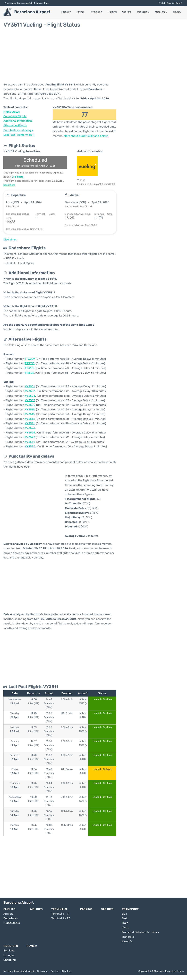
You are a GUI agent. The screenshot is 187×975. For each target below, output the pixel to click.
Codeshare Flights (15, 116)
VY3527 (30, 437)
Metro (125, 927)
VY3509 (30, 405)
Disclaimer (42, 971)
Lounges (8, 955)
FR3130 (30, 363)
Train (125, 922)
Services (8, 950)
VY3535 (30, 446)
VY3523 (30, 428)
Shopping (9, 959)
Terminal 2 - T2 (60, 918)
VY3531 (30, 441)
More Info (163, 11)
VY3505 (30, 395)
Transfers (128, 936)
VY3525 (30, 432)
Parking (117, 11)
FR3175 (29, 368)
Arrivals (8, 913)
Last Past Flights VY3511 (18, 134)
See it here (17, 176)
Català (179, 3)
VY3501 (30, 386)
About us (66, 971)
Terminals (102, 11)
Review (178, 11)
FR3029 (30, 358)
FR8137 (29, 372)
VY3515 (30, 414)
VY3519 (29, 418)
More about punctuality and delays (86, 136)
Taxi (124, 918)
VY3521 (30, 423)
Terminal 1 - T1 (60, 913)
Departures (10, 918)
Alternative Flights (15, 125)
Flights (74, 11)
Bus (124, 913)
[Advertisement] (93, 55)
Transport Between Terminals (140, 932)
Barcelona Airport (32, 12)
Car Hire (130, 11)
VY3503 (30, 391)
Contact (55, 971)
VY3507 (30, 400)
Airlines (88, 11)
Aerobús (127, 941)
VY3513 (30, 409)
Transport (145, 11)
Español (170, 3)
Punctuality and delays (18, 130)
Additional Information (17, 120)
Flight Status (11, 111)
